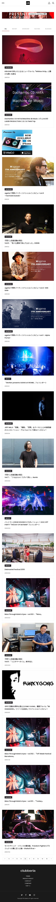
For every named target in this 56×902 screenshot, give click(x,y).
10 (25, 859)
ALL (6, 29)
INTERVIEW (25, 29)
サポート (28, 886)
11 (29, 859)
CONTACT (28, 881)
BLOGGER (48, 29)
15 (46, 859)
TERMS (28, 876)
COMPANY (28, 883)
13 (38, 859)
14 (42, 859)
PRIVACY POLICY (28, 878)
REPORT (14, 29)
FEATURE (37, 29)
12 (33, 859)
